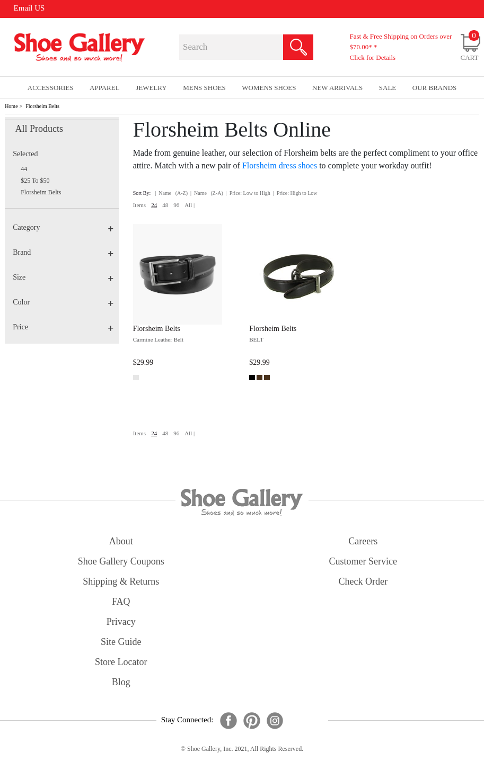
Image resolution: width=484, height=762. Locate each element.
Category (63, 227)
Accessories (51, 88)
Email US (29, 8)
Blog (121, 682)
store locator (121, 662)
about (121, 541)
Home (11, 106)
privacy (121, 621)
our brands (434, 88)
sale (388, 88)
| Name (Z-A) (206, 193)
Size (63, 277)
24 (154, 205)
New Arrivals (337, 88)
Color (63, 302)
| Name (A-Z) (171, 193)
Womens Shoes (269, 88)
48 (165, 205)
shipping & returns (121, 581)
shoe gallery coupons (121, 561)
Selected (25, 154)
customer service (363, 561)
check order (363, 581)
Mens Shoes (204, 88)
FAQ (121, 601)
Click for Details (372, 57)
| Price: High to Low (295, 193)
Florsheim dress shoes (279, 165)
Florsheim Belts (42, 106)
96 (176, 205)
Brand (63, 252)
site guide (121, 642)
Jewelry (151, 88)
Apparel (105, 88)
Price (63, 327)
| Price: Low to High (248, 193)
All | (189, 205)
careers (362, 541)
